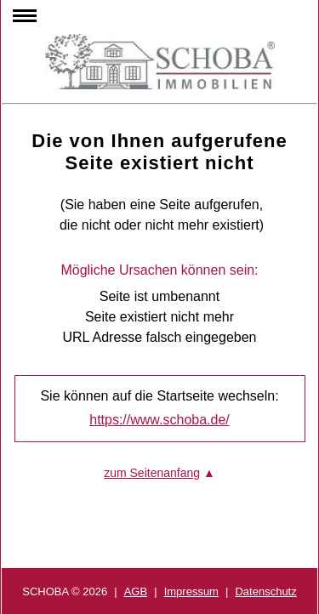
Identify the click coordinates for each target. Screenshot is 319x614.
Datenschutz (265, 591)
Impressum (191, 591)
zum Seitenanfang (152, 473)
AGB (135, 591)
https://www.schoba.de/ (159, 419)
